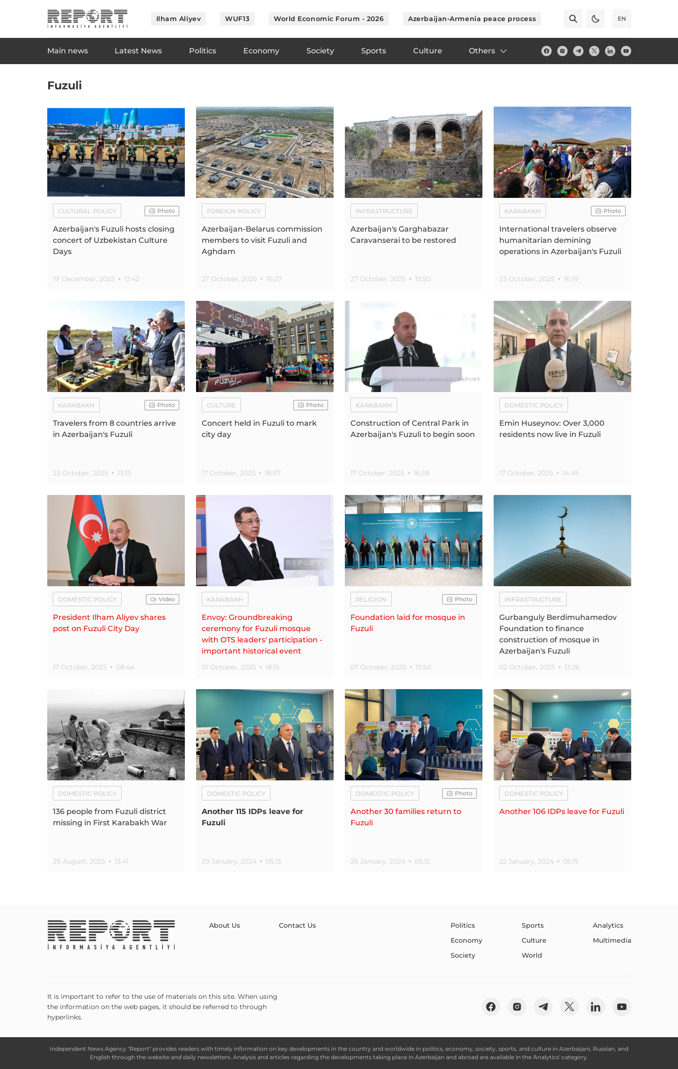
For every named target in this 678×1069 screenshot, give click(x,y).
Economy (466, 940)
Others (488, 51)
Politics (463, 925)
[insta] (562, 51)
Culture (534, 940)
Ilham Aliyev (178, 19)
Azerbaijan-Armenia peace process (472, 19)
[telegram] (578, 51)
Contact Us (297, 925)
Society (463, 955)
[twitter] (594, 51)
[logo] (87, 18)
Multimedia (612, 940)
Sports (533, 925)
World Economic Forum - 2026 (329, 19)
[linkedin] (610, 51)
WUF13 (237, 19)
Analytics (608, 925)
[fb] (546, 51)
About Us (224, 925)
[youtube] (626, 51)
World (532, 955)
